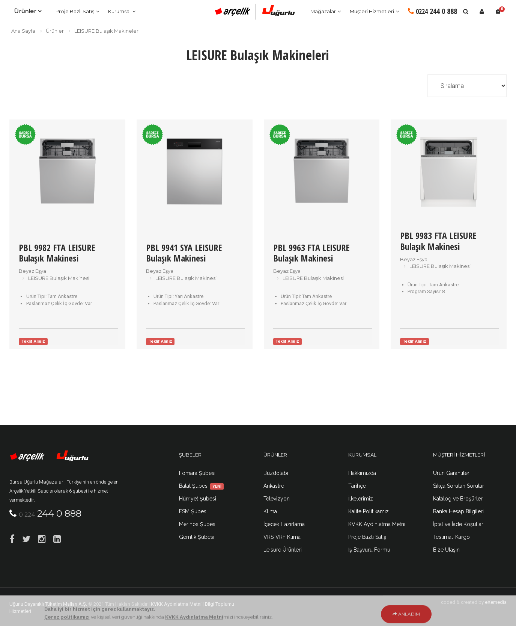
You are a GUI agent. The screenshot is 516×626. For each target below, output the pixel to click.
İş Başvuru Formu (369, 550)
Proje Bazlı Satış (75, 11)
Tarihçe (357, 486)
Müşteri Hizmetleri (372, 11)
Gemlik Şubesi (196, 537)
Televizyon (276, 499)
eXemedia (496, 602)
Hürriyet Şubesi (197, 499)
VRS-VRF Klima (282, 537)
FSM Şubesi (193, 511)
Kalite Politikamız (368, 511)
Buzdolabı (275, 473)
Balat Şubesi (201, 486)
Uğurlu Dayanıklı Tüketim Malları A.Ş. (48, 604)
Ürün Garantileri (452, 473)
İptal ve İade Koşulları (458, 524)
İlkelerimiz (360, 499)
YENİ (216, 486)
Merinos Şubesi (198, 524)
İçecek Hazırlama (284, 524)
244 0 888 (432, 11)
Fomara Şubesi (197, 473)
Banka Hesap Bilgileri (458, 511)
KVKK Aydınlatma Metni (376, 524)
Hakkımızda (362, 473)
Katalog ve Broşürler (458, 499)
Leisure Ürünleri (282, 550)
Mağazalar (323, 11)
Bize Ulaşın (446, 550)
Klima (270, 511)
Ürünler (25, 11)
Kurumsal (119, 11)
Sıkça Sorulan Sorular (458, 486)
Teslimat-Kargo (451, 537)
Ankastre (273, 486)
